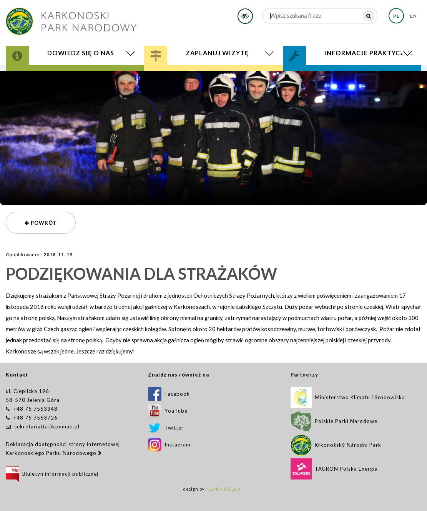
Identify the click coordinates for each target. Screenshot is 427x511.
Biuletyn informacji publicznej (52, 474)
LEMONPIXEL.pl (225, 489)
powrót (41, 223)
